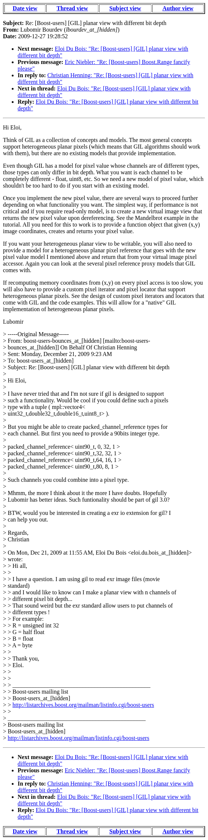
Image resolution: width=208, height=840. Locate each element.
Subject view (125, 8)
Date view (25, 8)
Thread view (72, 8)
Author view (178, 8)
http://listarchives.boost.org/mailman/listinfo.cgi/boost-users (83, 705)
